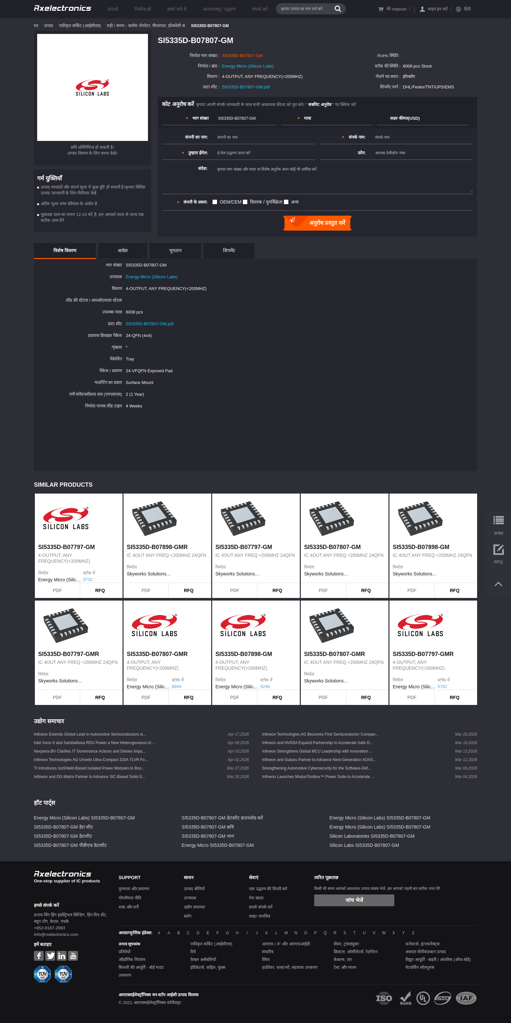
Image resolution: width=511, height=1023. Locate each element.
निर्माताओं (143, 9)
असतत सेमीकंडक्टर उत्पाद (425, 951)
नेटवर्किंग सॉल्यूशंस (419, 967)
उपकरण (125, 975)
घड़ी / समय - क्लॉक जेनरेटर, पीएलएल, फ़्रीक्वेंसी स (146, 25)
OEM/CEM (230, 202)
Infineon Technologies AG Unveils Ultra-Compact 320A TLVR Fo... (91, 759)
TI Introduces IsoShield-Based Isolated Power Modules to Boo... (89, 768)
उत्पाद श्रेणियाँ (194, 888)
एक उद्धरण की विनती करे (268, 888)
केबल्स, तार (343, 959)
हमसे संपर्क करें (260, 907)
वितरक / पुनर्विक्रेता (266, 202)
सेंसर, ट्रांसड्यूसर (346, 943)
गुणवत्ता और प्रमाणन (134, 888)
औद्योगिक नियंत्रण (132, 959)
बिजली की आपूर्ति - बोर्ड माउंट (141, 967)
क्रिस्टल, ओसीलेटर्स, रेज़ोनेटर (356, 951)
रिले (193, 951)
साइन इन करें (437, 9)
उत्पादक (190, 897)
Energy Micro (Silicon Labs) (248, 66)
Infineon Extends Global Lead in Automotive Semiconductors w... (90, 734)
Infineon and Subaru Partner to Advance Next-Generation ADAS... (319, 759)
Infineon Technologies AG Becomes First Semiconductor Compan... (320, 734)
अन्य (295, 202)
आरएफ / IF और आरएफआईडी (286, 943)
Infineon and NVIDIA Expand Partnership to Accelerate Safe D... (317, 743)
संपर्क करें (260, 9)
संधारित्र (267, 951)
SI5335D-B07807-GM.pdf (246, 86)
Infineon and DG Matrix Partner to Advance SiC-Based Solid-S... (89, 776)
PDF (57, 590)
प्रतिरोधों (124, 951)
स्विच (266, 959)
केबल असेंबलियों (203, 959)
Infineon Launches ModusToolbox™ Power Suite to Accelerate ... (318, 776)
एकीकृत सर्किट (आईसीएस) (80, 25)
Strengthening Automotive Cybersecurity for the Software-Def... (316, 768)
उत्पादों (112, 9)
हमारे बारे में (176, 9)
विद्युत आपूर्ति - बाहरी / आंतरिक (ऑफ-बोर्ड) (438, 959)
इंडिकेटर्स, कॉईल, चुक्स (208, 967)
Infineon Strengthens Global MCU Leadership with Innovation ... (317, 751)
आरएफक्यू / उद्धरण (219, 9)
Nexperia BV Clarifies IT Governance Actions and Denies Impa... (90, 751)
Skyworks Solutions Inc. (149, 573)
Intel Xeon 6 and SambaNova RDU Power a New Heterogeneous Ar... (94, 743)
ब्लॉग (187, 916)
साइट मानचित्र (259, 916)
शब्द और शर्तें (129, 907)
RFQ (100, 590)
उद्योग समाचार (194, 907)
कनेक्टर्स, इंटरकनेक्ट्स (422, 943)
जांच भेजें (354, 900)
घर (36, 25)
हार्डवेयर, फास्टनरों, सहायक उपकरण (289, 967)
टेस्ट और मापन (345, 967)
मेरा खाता (256, 897)
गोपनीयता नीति (130, 897)
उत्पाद (48, 25)
